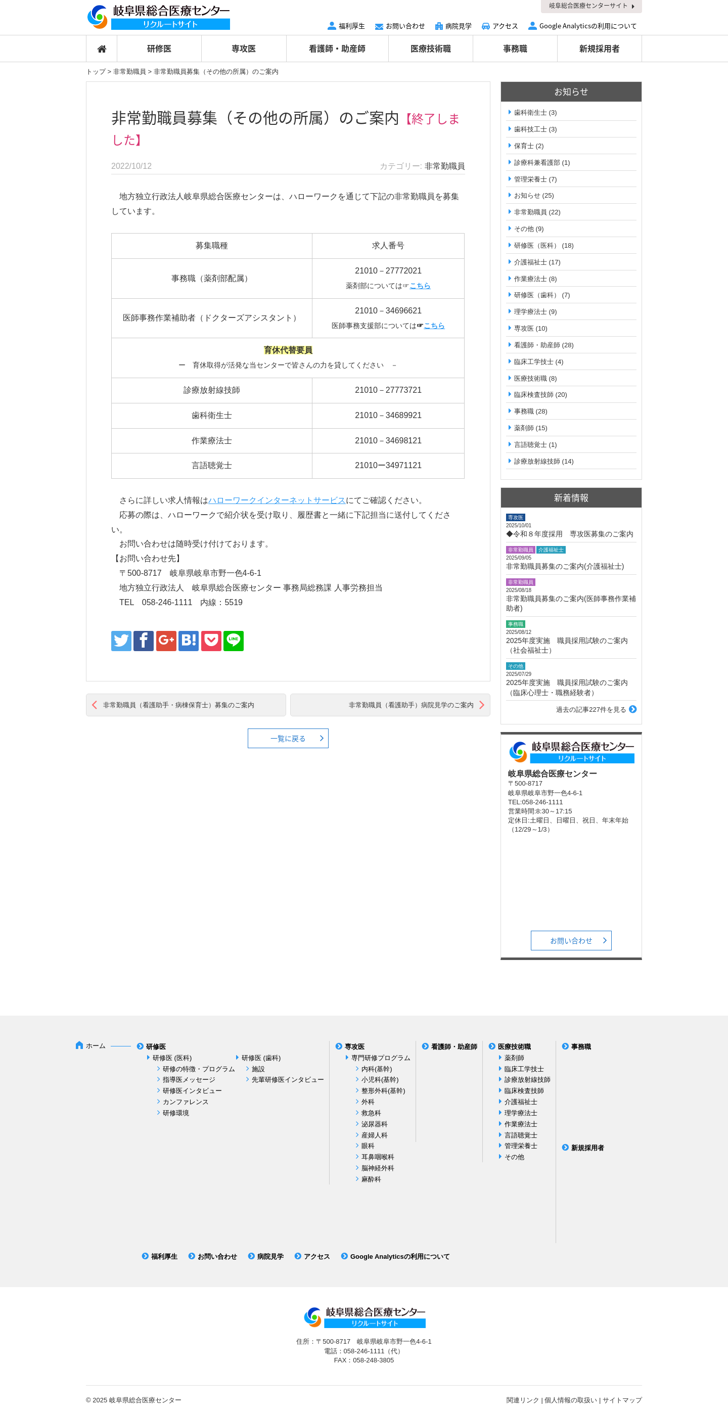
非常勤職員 (129, 71)
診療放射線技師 (537, 461)
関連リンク (523, 1400)
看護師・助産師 (337, 48)
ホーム (96, 1045)
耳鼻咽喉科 (377, 1157)
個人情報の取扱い (570, 1400)
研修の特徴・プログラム (199, 1069)
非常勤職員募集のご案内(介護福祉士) (565, 566)
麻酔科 (371, 1179)
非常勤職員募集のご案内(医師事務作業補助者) (571, 604)
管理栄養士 (530, 179)
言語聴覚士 (530, 444)
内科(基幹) (376, 1069)
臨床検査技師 (534, 394)
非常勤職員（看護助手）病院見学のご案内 (411, 705)
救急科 (371, 1113)
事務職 (515, 48)
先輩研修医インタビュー (288, 1079)
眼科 (368, 1146)
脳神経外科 (377, 1168)
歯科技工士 (530, 129)
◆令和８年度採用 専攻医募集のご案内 (569, 534)
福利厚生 (352, 25)
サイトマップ (622, 1400)
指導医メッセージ (189, 1079)
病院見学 (458, 25)
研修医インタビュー (192, 1090)
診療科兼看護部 (537, 162)
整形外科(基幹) (383, 1090)
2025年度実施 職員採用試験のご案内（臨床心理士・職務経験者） (567, 687)
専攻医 (244, 48)
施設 (258, 1069)
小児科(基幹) (380, 1079)
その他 (524, 229)
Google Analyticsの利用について (588, 25)
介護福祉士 (530, 262)
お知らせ (527, 195)
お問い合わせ (405, 25)
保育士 (524, 146)
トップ (96, 71)
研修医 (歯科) (261, 1058)
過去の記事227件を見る (591, 709)
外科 (368, 1102)
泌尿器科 (374, 1124)
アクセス (505, 25)
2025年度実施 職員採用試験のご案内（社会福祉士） (567, 645)
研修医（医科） (537, 245)
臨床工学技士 (534, 362)
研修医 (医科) (172, 1058)
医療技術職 (431, 48)
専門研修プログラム (381, 1058)
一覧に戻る (288, 738)
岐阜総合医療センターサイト (588, 5)
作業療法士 (530, 279)
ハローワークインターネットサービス (277, 500)
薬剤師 (524, 428)
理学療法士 (530, 311)
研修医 (159, 48)
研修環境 (176, 1113)
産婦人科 (374, 1135)
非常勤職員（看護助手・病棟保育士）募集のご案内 (178, 705)
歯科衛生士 (530, 112)
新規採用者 (599, 48)
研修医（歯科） (537, 295)
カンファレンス (186, 1102)
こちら (420, 286)
